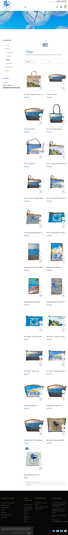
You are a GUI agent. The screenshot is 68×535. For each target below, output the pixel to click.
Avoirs (3, 510)
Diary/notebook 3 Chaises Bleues (33, 267)
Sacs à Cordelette (29, 163)
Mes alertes (4, 517)
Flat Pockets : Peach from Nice (33, 336)
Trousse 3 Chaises (52, 94)
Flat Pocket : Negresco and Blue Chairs (56, 371)
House (7, 70)
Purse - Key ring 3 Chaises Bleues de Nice (33, 198)
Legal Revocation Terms (27, 517)
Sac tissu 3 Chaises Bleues (54, 129)
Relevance (56, 62)
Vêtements (10, 52)
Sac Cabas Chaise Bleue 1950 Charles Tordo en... (55, 440)
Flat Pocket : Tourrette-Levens (56, 336)
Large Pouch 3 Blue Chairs (54, 405)
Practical (7, 49)
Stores (26, 521)
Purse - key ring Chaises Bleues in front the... (56, 198)
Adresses (3, 512)
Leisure (7, 45)
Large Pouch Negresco (30, 405)
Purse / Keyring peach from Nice (56, 232)
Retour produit (5, 505)
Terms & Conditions (18, 532)
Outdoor (9, 56)
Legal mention (28, 505)
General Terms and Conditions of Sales (28, 508)
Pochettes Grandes (29, 129)
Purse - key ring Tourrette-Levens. (56, 163)
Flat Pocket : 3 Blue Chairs (31, 371)
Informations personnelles (8, 502)
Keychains (10, 63)
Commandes (4, 507)
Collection (7, 40)
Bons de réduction (6, 515)
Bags (8, 60)
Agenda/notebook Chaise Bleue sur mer (56, 302)
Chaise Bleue (9, 67)
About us (26, 513)
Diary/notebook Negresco (54, 267)
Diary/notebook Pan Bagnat (32, 302)
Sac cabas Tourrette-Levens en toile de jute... (33, 94)
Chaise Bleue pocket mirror (31, 475)
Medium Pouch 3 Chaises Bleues (33, 440)
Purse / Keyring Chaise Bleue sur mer (33, 233)
